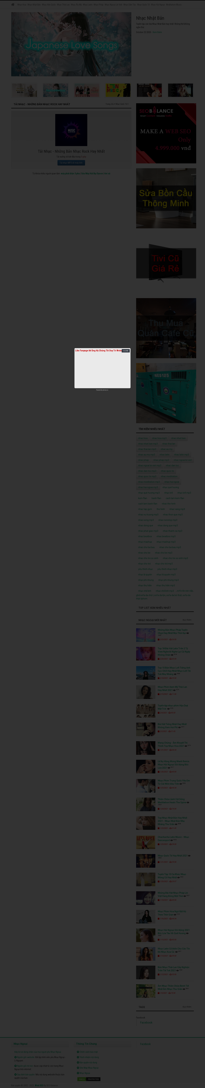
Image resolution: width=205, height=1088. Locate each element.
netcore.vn (105, 390)
